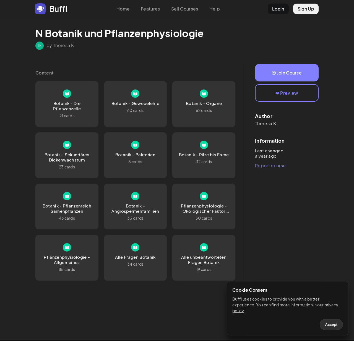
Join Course (287, 73)
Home (123, 9)
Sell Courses (184, 9)
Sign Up (306, 9)
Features (150, 9)
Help (214, 9)
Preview (286, 93)
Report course (270, 165)
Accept (331, 324)
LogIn (278, 9)
